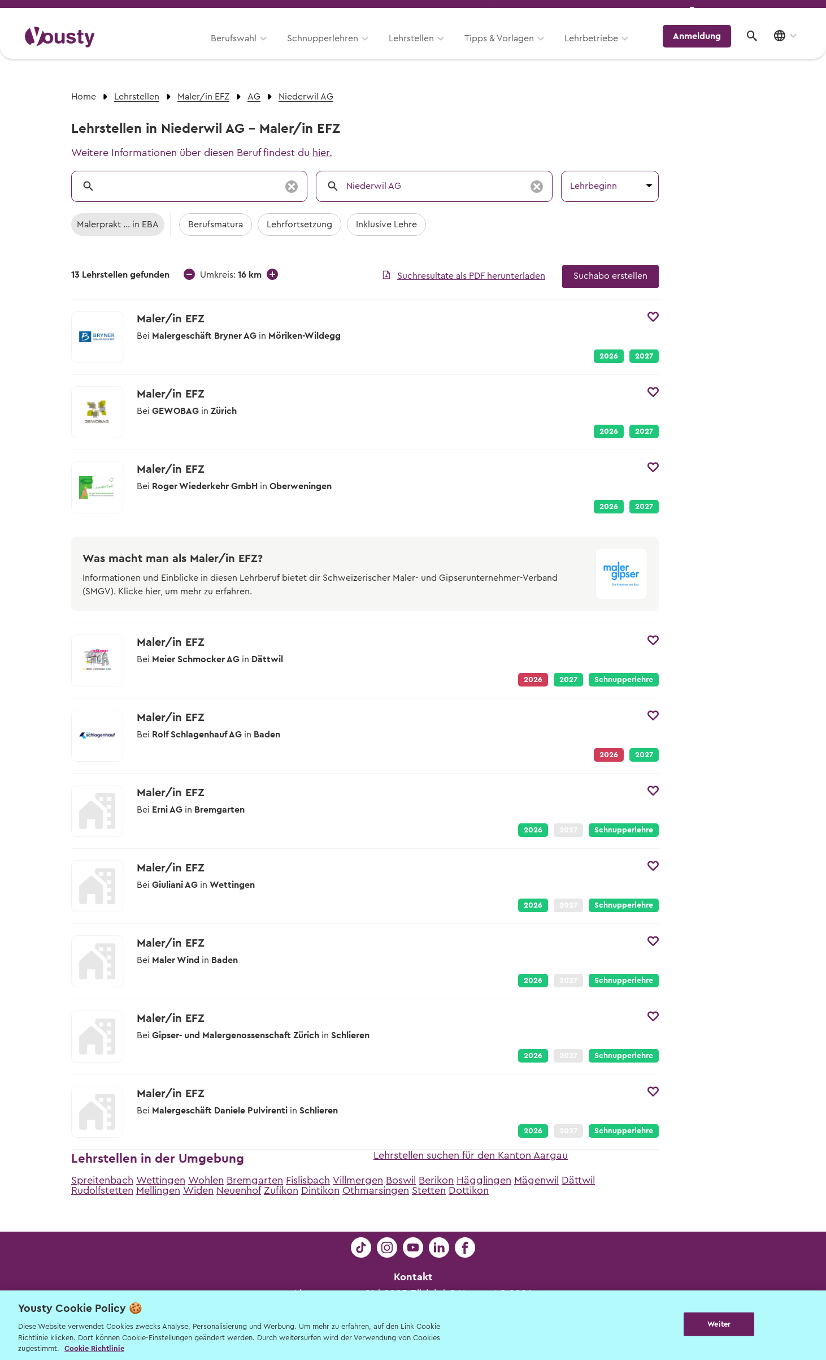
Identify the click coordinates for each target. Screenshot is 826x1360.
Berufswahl (241, 49)
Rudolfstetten (102, 1190)
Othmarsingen (375, 1190)
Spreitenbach (102, 1180)
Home (83, 96)
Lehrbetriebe (598, 49)
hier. (322, 153)
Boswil (401, 1180)
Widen (198, 1190)
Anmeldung (703, 48)
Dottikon (469, 1190)
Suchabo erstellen (610, 275)
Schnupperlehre (623, 680)
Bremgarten (255, 1180)
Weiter (719, 1324)
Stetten (429, 1190)
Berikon (436, 1180)
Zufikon (281, 1190)
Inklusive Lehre (386, 224)
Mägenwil (536, 1180)
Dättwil (578, 1180)
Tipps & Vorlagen (506, 49)
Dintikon (320, 1190)
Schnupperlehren (330, 49)
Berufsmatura (215, 224)
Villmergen (358, 1180)
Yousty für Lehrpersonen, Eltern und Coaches (590, 12)
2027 (644, 356)
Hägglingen (484, 1180)
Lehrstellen (418, 49)
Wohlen (206, 1180)
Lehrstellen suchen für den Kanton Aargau (470, 1155)
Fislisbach (308, 1180)
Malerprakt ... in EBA (118, 224)
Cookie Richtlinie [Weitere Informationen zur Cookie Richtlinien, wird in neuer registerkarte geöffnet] (94, 1348)
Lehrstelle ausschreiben (752, 12)
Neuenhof (238, 1190)
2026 (608, 356)
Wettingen (160, 1180)
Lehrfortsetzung (299, 224)
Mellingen (158, 1190)
